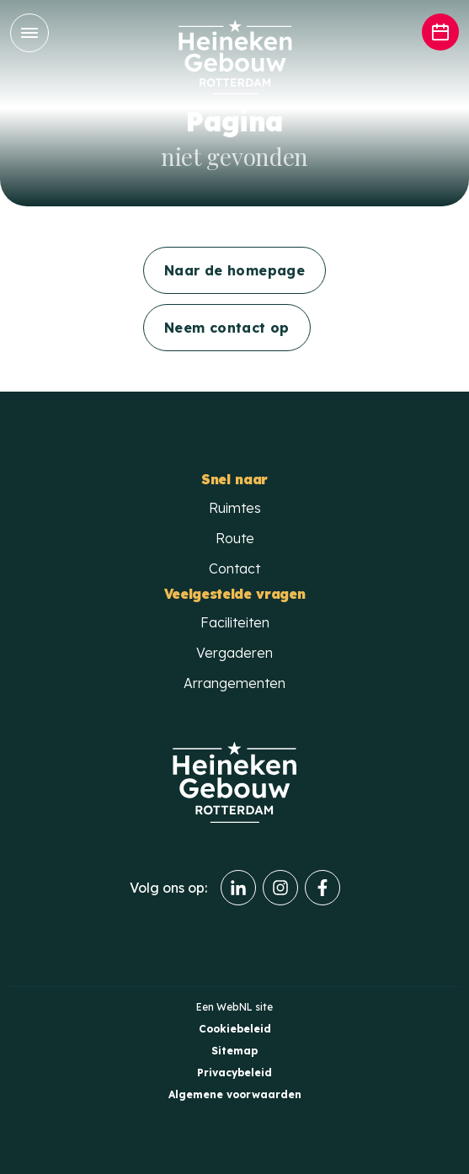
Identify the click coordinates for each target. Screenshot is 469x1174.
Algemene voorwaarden (234, 1094)
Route (235, 538)
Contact (234, 568)
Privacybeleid (234, 1072)
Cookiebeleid (235, 1028)
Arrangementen (234, 683)
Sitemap (234, 1050)
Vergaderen (234, 652)
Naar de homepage (234, 270)
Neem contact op (227, 327)
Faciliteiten (234, 622)
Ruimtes (235, 507)
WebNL (234, 1007)
